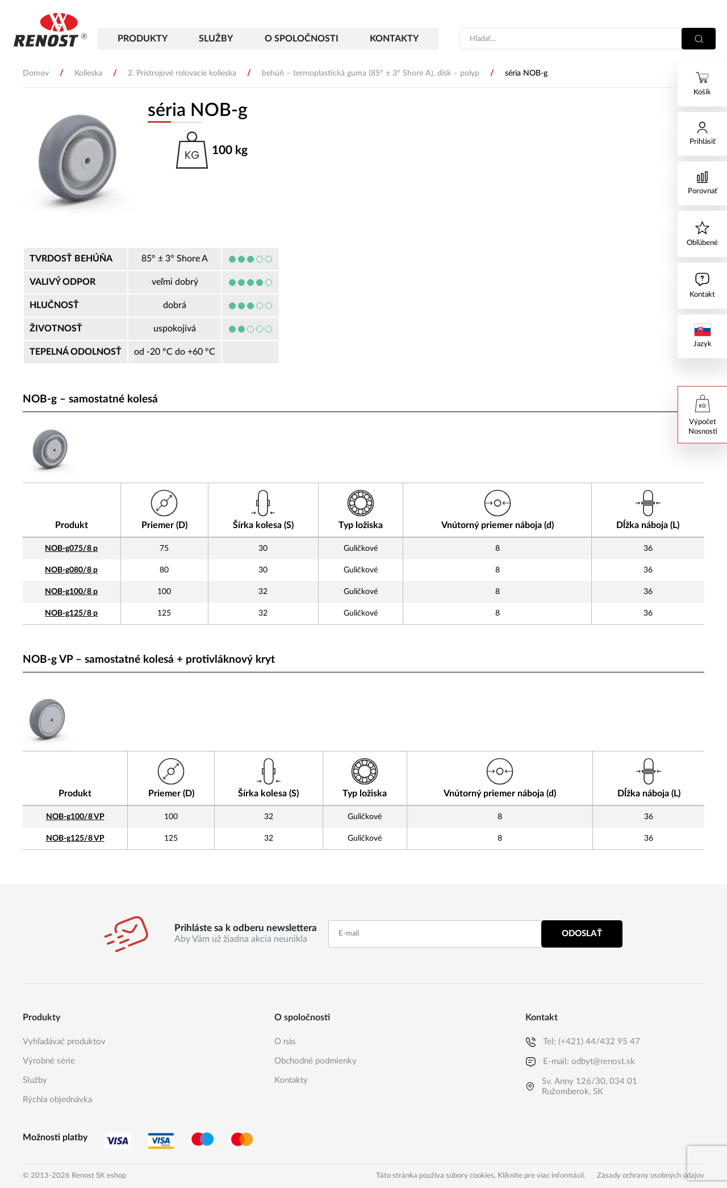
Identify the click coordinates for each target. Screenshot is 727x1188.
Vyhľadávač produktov (64, 1041)
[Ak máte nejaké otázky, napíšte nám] (702, 285)
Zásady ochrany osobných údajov (650, 1175)
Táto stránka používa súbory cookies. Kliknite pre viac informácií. (481, 1175)
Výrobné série (49, 1061)
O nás (285, 1041)
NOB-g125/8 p (71, 613)
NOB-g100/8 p (71, 591)
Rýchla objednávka (57, 1099)
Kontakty (291, 1080)
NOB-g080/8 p (71, 570)
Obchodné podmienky (315, 1061)
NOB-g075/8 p (71, 548)
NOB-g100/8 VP (75, 816)
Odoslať (582, 933)
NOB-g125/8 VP (75, 838)
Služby (35, 1080)
